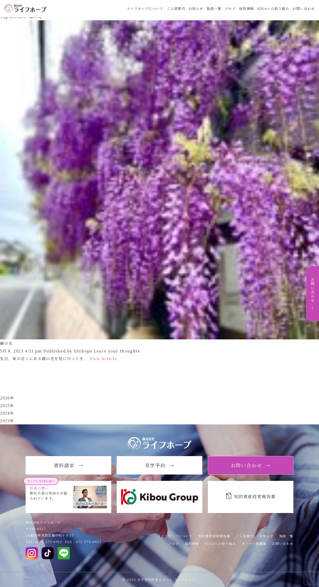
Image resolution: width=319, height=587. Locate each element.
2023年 (7, 420)
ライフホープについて (140, 10)
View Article (103, 358)
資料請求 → (68, 465)
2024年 (7, 413)
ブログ (228, 10)
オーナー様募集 (254, 543)
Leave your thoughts (117, 351)
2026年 (7, 397)
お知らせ (192, 10)
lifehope (83, 351)
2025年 (7, 405)
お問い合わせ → (312, 293)
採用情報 (244, 10)
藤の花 (6, 343)
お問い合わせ (303, 10)
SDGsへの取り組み (272, 10)
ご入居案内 (172, 10)
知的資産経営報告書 (214, 536)
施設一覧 (211, 10)
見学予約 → (159, 465)
